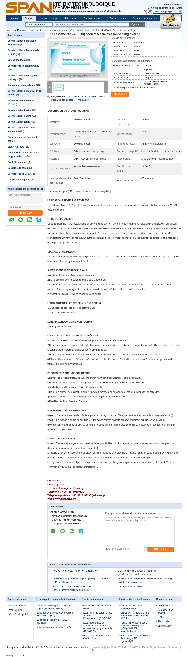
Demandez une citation (165, 611)
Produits (29, 18)
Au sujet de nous (48, 18)
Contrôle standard (17, 162)
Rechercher (139, 24)
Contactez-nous (118, 18)
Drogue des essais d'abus (22, 85)
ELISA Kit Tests (16, 146)
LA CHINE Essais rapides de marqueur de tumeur (60, 647)
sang (106, 205)
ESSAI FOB (83, 200)
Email (179, 8)
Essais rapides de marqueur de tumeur (48, 30)
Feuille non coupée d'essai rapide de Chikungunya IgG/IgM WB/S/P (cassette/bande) (134, 627)
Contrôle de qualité (93, 18)
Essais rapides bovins (19, 110)
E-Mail (161, 617)
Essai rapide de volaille (20, 174)
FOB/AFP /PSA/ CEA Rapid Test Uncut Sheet (75, 570)
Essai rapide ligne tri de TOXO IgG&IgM (52, 621)
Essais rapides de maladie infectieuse (56, 599)
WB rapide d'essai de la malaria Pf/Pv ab (132, 607)
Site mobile (164, 626)
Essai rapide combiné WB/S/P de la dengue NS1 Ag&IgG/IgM (136, 638)
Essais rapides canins (19, 116)
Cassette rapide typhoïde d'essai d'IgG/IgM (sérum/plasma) (53, 607)
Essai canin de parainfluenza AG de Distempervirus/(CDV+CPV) (97, 615)
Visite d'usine (70, 18)
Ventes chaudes (16, 60)
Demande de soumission (161, 8)
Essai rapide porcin (18, 168)
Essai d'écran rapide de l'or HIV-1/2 (54, 627)
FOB (69, 205)
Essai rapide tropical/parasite (23, 66)
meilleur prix (84, 100)
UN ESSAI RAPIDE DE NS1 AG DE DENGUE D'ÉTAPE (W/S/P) (135, 615)
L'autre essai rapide (18, 179)
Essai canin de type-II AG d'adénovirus (96, 637)
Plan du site (164, 621)
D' (63, 373)
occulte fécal (80, 205)
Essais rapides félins (19, 121)
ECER (94, 650)
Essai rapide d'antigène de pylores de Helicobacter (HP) (56, 614)
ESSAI (69, 219)
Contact (25, 213)
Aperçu (10, 30)
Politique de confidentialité (20, 647)
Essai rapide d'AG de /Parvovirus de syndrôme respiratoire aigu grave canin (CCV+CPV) (97, 627)
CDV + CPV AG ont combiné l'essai (97, 607)
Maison (14, 18)
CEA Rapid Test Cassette (130, 586)
